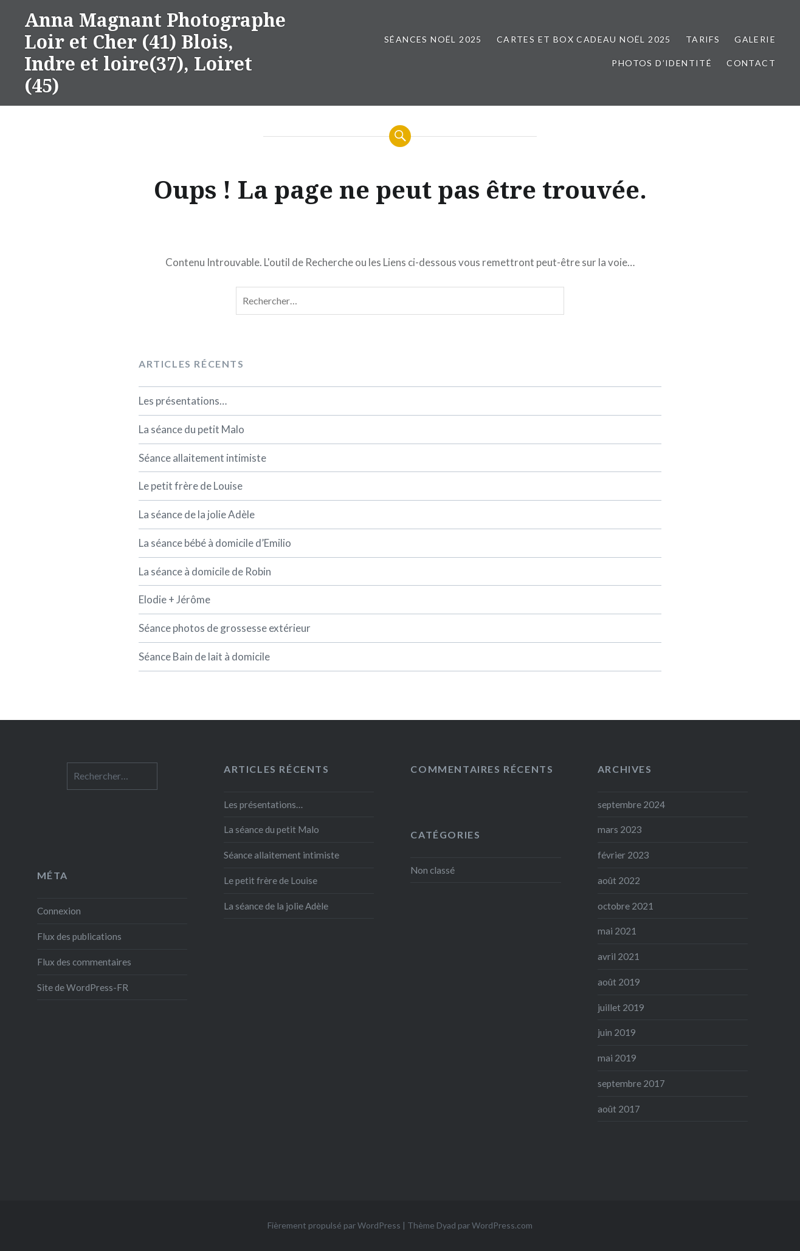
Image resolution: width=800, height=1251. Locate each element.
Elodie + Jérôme (174, 599)
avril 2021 (619, 956)
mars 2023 (620, 829)
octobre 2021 (625, 905)
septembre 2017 (631, 1083)
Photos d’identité (662, 63)
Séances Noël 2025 (433, 39)
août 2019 (619, 981)
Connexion (59, 910)
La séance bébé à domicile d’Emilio (215, 542)
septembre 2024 (631, 804)
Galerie (755, 39)
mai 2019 (617, 1057)
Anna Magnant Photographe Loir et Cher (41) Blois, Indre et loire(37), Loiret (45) (155, 52)
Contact (751, 63)
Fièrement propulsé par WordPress (334, 1225)
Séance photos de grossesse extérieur (225, 628)
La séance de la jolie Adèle (197, 514)
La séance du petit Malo (191, 429)
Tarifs (703, 39)
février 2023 (623, 854)
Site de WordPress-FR (82, 987)
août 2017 (619, 1108)
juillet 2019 (621, 1007)
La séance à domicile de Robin (205, 571)
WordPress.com (502, 1225)
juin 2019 (617, 1032)
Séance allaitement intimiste (202, 457)
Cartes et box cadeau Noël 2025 (584, 39)
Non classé (432, 870)
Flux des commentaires (84, 961)
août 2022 (619, 880)
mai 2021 (617, 930)
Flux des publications (79, 936)
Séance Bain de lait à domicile (204, 656)
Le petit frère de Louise (191, 485)
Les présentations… (183, 400)
